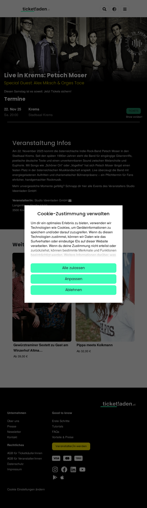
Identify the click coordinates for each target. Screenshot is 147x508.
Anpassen (73, 278)
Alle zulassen (73, 267)
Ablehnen (73, 290)
